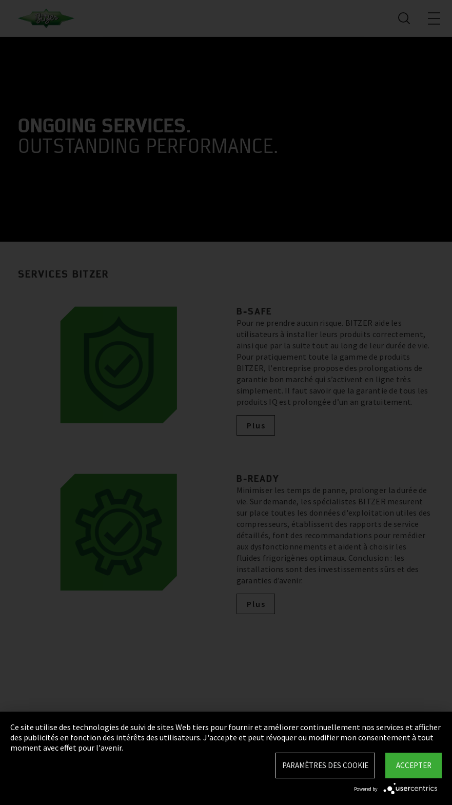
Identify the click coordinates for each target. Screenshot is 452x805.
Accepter (413, 765)
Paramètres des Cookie (325, 765)
